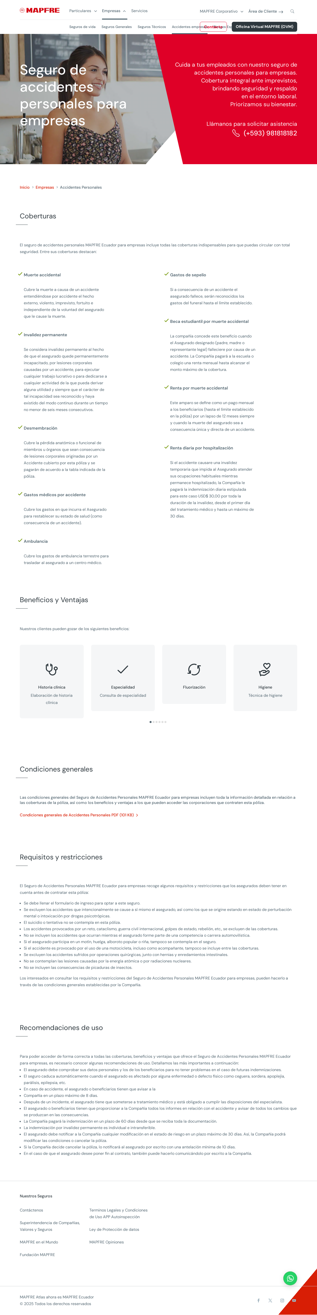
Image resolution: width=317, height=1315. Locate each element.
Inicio (25, 187)
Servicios (139, 11)
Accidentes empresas (190, 27)
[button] (151, 722)
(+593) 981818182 (270, 133)
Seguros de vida (82, 27)
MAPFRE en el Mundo (39, 1242)
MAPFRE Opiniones (106, 1242)
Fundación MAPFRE (37, 1254)
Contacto (213, 26)
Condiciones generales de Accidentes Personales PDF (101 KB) (77, 815)
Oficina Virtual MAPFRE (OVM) (264, 26)
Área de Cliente (262, 11)
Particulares (80, 11)
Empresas (111, 11)
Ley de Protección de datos (114, 1229)
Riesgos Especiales (228, 27)
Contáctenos (31, 1210)
